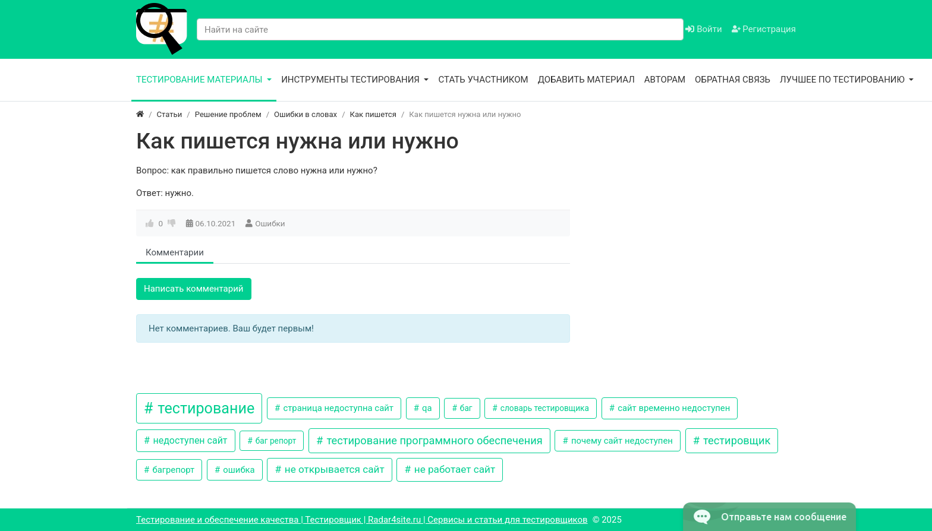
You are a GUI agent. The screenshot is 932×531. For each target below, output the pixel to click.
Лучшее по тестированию (843, 79)
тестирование (204, 408)
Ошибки (270, 223)
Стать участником (483, 79)
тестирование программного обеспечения (433, 440)
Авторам (664, 79)
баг (465, 408)
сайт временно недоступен (672, 408)
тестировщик (735, 440)
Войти (703, 29)
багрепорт (172, 469)
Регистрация (764, 29)
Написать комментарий (194, 288)
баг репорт (274, 440)
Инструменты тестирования (351, 79)
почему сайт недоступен (621, 440)
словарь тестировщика (543, 408)
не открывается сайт (333, 469)
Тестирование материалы (200, 79)
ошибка (238, 469)
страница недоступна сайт (337, 408)
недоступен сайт (188, 440)
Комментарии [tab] (175, 252)
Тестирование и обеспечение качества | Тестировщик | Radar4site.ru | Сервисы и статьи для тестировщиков (362, 519)
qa (426, 408)
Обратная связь (732, 79)
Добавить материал (586, 79)
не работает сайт (454, 469)
